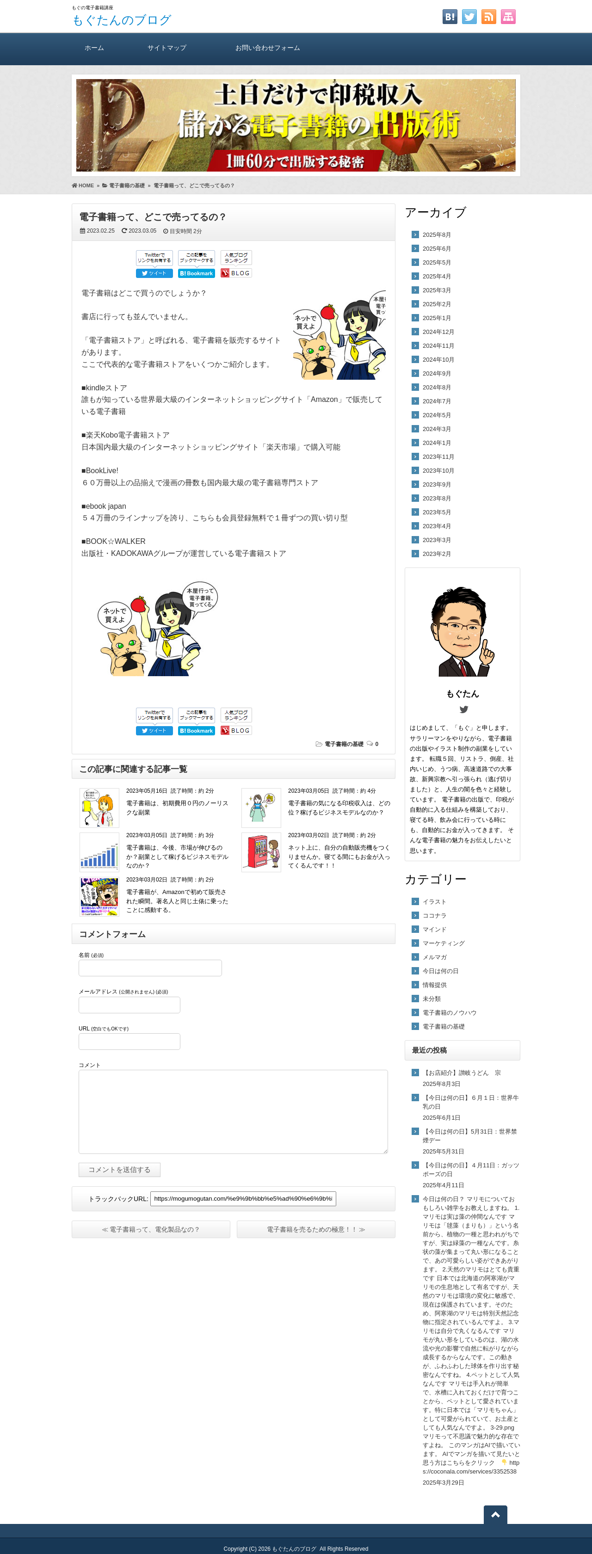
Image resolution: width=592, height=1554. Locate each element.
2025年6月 (437, 248)
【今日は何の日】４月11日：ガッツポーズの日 (471, 1170)
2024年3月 (437, 429)
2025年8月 (437, 234)
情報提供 (435, 984)
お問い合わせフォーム (267, 47)
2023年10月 (439, 470)
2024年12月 (439, 331)
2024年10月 (439, 359)
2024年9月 (437, 373)
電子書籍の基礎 (344, 744)
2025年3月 (437, 290)
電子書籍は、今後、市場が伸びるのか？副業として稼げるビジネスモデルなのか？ (177, 856)
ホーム (94, 47)
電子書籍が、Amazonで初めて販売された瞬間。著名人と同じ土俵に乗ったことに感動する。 (177, 900)
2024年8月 (437, 387)
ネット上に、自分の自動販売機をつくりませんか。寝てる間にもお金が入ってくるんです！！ (339, 856)
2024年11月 (439, 345)
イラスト (435, 901)
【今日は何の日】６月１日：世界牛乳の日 (471, 1102)
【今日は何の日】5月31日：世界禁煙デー (470, 1136)
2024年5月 (437, 415)
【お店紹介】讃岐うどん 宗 (462, 1072)
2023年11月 (439, 456)
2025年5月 (437, 262)
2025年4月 (437, 276)
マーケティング (444, 943)
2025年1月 (437, 317)
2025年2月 (437, 304)
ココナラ (435, 915)
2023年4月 (437, 526)
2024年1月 (437, 442)
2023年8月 (437, 498)
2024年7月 (437, 401)
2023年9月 (437, 484)
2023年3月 (437, 539)
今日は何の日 (441, 971)
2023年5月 (437, 512)
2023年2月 (437, 553)
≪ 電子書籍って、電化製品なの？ (151, 1229)
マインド (435, 929)
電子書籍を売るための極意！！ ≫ (316, 1229)
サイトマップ (167, 47)
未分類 (432, 998)
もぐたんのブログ (122, 20)
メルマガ (435, 957)
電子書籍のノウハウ (450, 1012)
